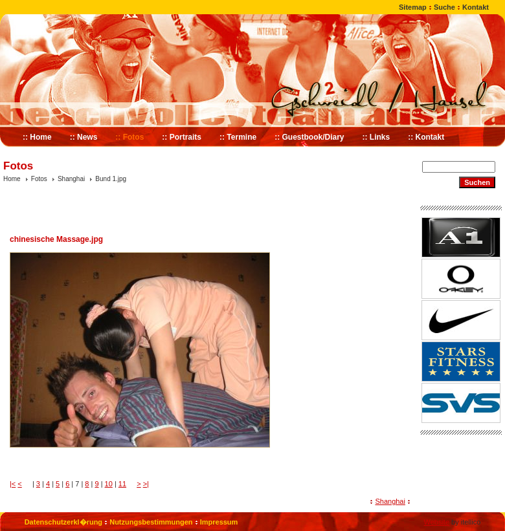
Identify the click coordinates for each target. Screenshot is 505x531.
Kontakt (475, 7)
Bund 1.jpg (110, 178)
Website (436, 522)
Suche (444, 7)
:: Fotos (129, 137)
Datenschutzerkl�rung (63, 522)
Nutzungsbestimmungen (150, 522)
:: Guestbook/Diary (309, 137)
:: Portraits (181, 137)
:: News (84, 137)
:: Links (376, 137)
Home (12, 178)
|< (13, 484)
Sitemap (413, 7)
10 (109, 484)
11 (122, 484)
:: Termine (237, 137)
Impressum (219, 522)
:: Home (37, 137)
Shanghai (71, 178)
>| (146, 484)
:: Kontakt (426, 137)
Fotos (39, 178)
